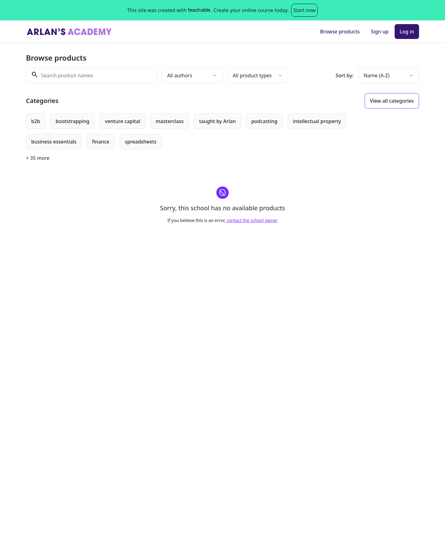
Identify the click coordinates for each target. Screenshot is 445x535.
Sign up (379, 31)
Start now (304, 10)
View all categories (392, 100)
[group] (197, 131)
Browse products (340, 31)
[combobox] (192, 75)
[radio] (35, 121)
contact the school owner (252, 220)
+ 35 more (37, 158)
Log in (407, 31)
